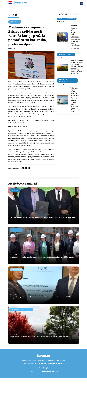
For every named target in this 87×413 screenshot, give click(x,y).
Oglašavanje (42, 360)
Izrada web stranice (48, 372)
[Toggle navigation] (81, 3)
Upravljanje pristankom (56, 360)
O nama (24, 360)
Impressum (32, 360)
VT (58, 372)
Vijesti (13, 15)
